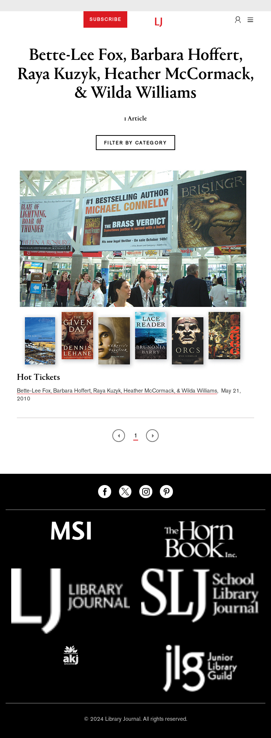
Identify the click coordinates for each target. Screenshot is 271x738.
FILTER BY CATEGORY (135, 143)
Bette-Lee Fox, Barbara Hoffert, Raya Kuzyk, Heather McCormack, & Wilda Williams (117, 390)
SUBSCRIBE (105, 19)
